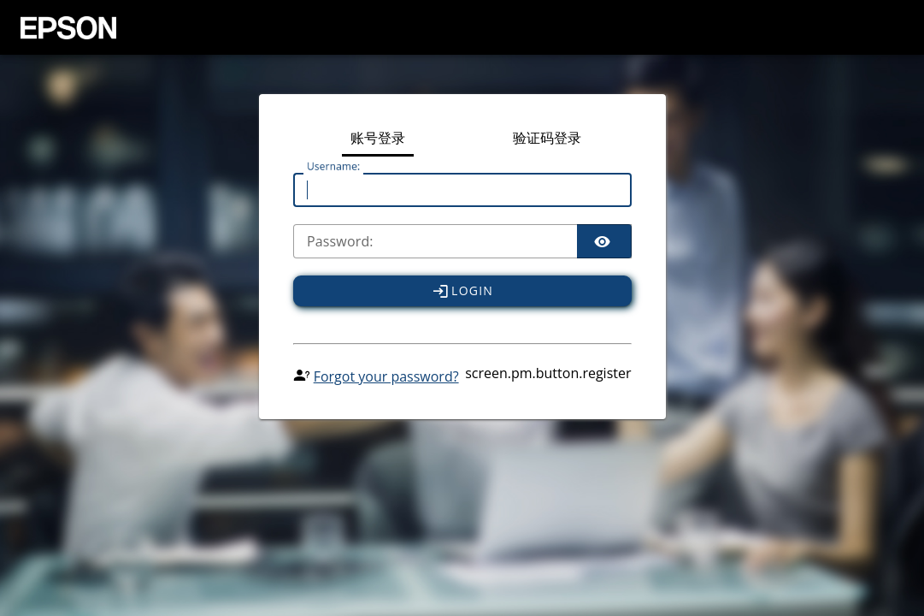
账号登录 (377, 138)
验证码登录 (547, 138)
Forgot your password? (386, 376)
